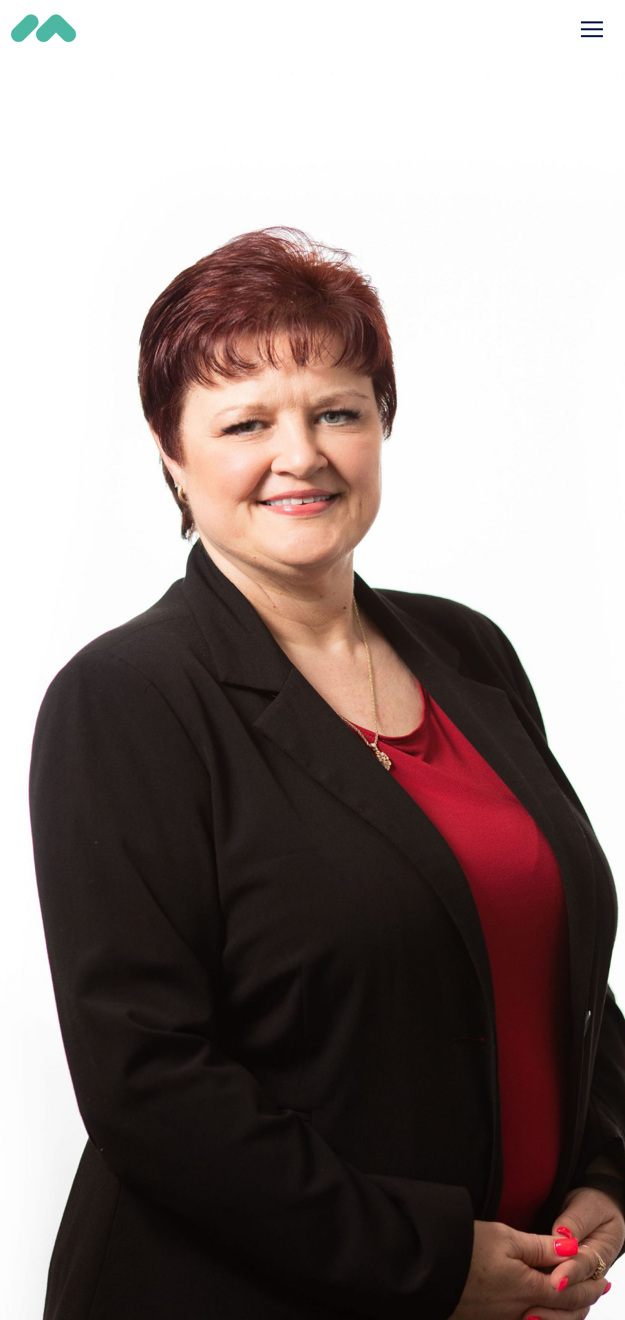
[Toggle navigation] (592, 29)
